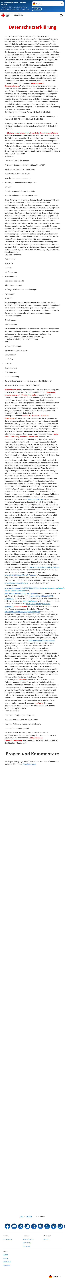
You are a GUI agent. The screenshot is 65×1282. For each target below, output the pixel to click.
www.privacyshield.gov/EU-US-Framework (21, 575)
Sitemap (5, 1258)
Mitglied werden (28, 1239)
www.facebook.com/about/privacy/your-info (21, 593)
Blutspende (26, 1246)
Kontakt (5, 1255)
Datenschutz (7, 1262)
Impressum (6, 1265)
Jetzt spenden (7, 1239)
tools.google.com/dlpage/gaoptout (42, 640)
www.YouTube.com (35, 499)
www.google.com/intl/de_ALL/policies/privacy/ (22, 611)
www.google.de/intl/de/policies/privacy (44, 567)
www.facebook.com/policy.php (16, 583)
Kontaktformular (29, 764)
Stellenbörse (27, 1243)
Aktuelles (46, 1239)
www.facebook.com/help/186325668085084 (21, 588)
